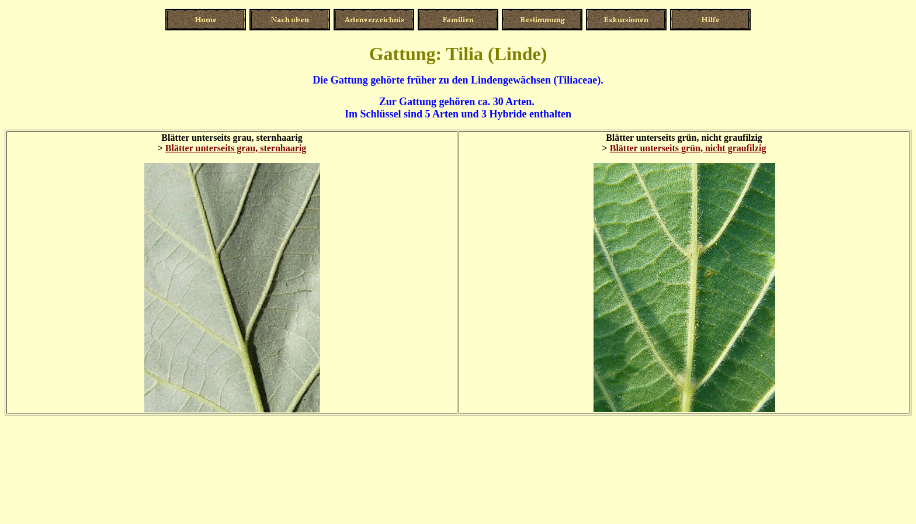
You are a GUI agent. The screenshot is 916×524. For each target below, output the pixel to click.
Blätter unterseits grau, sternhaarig (235, 148)
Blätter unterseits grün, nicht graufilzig (688, 148)
